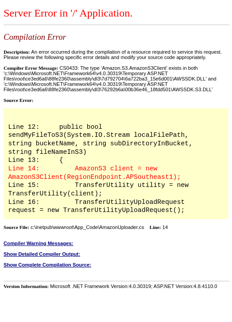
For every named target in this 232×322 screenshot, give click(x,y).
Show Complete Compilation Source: (47, 264)
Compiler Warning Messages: (38, 243)
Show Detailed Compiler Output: (42, 254)
